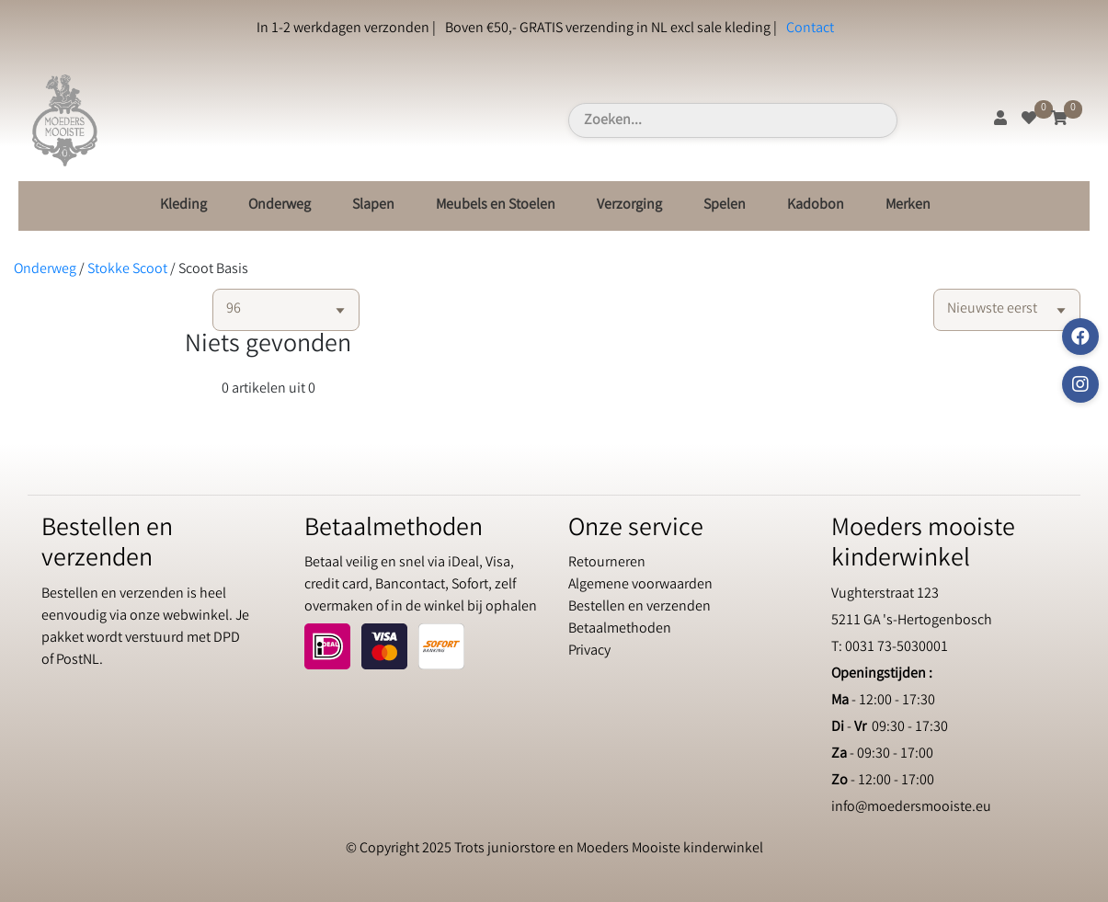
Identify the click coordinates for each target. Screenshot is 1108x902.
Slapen (373, 205)
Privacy (589, 651)
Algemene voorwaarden (640, 585)
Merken (908, 205)
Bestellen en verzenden (639, 607)
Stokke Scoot (127, 269)
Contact (810, 29)
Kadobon (815, 205)
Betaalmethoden (619, 629)
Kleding (183, 205)
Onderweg (279, 205)
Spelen (724, 205)
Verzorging (629, 205)
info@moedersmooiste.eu (911, 807)
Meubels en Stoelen (495, 205)
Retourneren (606, 563)
